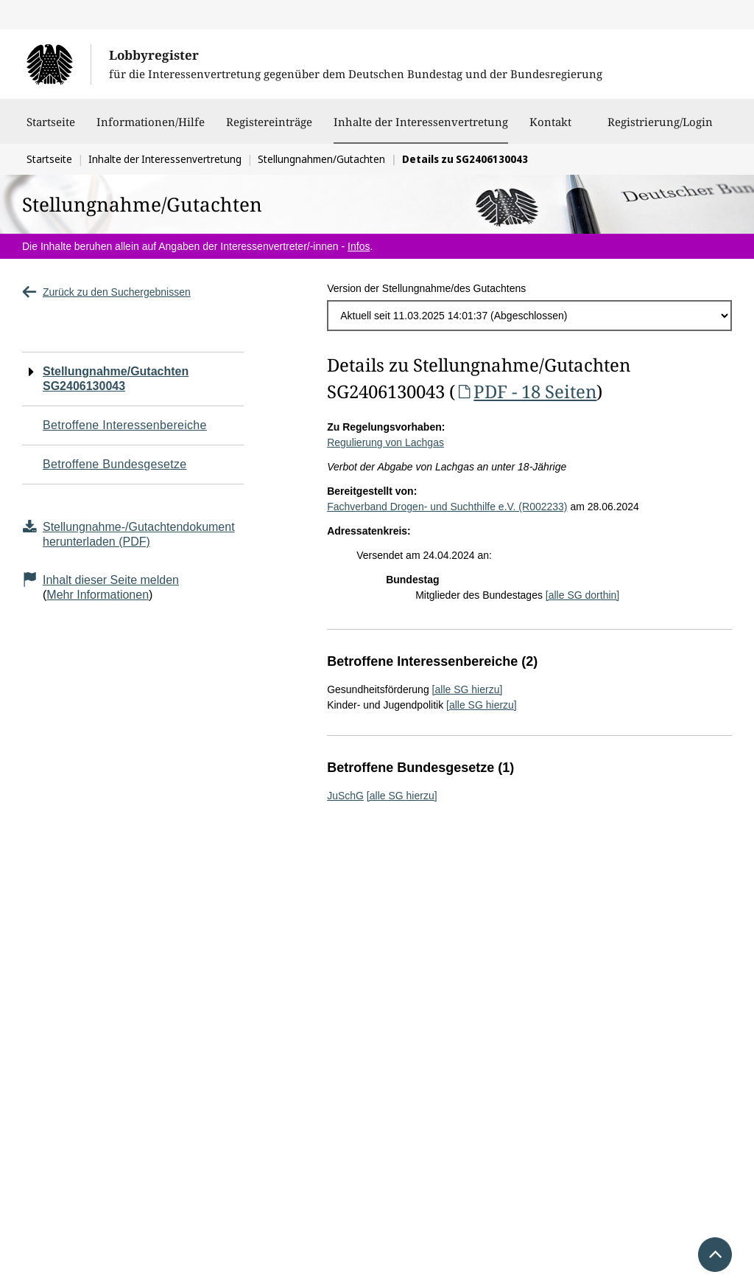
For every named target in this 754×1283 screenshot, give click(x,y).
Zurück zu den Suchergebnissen (106, 292)
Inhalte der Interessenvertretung (421, 122)
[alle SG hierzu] (467, 689)
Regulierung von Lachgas (385, 442)
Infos (359, 246)
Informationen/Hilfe (150, 129)
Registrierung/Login (660, 129)
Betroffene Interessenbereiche (125, 425)
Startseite (51, 129)
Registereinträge (269, 129)
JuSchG (345, 796)
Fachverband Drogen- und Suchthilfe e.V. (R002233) (447, 506)
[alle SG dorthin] (582, 595)
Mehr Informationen (97, 594)
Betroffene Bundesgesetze (115, 464)
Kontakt (550, 129)
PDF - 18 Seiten (525, 391)
